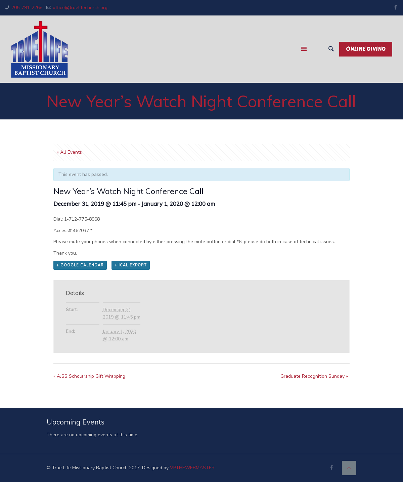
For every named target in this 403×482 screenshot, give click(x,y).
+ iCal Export (131, 265)
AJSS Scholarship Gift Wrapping (89, 376)
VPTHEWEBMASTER (192, 468)
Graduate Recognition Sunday (314, 376)
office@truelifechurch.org (80, 7)
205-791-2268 (26, 7)
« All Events (69, 152)
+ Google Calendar (80, 265)
